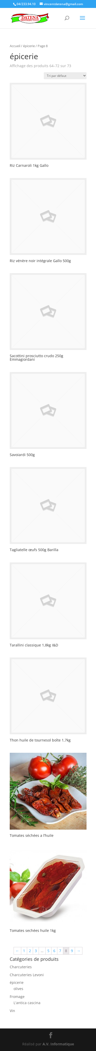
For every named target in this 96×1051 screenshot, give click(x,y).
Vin (12, 1010)
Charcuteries (21, 966)
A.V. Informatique (58, 1044)
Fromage (17, 996)
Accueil (15, 46)
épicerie (17, 982)
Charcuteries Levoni (27, 974)
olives (18, 988)
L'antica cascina (27, 1002)
